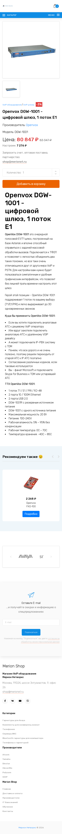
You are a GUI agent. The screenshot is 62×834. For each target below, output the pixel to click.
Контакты (7, 811)
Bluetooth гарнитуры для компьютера (22, 738)
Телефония (8, 729)
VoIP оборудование (11, 105)
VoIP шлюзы (28, 105)
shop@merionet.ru (14, 161)
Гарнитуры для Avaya (13, 720)
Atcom (5, 755)
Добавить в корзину (31, 184)
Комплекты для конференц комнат (21, 725)
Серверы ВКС (9, 734)
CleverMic (7, 768)
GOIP (4, 777)
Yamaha (6, 759)
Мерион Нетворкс (27, 827)
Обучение (7, 807)
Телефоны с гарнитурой (15, 742)
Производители (11, 798)
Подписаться (31, 632)
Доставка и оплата (12, 793)
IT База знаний (10, 802)
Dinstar (6, 763)
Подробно (31, 513)
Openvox (32, 125)
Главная (6, 789)
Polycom (6, 772)
